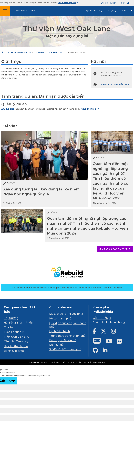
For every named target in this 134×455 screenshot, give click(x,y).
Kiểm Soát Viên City (16, 337)
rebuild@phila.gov (90, 108)
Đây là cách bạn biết (68, 3)
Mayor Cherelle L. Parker (24, 10)
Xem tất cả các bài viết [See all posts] (115, 249)
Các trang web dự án (56, 52)
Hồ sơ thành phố (60, 318)
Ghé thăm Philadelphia (107, 322)
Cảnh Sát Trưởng (15, 341)
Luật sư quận (12, 332)
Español (114, 3)
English (104, 3)
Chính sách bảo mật (76, 362)
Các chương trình (100, 11)
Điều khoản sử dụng (38, 362)
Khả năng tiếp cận (96, 362)
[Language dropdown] (130, 3)
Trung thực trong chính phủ (67, 336)
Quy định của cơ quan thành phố (67, 324)
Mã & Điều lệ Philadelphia (66, 314)
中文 (123, 3)
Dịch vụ (88, 11)
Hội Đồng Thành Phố (17, 322)
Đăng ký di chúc (14, 351)
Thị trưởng (11, 318)
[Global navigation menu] (5, 11)
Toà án (8, 327)
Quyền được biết (57, 362)
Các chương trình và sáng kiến (19, 52)
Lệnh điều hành (59, 331)
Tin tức (124, 11)
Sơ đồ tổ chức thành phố (65, 349)
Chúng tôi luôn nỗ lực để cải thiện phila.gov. (67, 288)
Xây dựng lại (39, 52)
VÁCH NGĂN (100, 318)
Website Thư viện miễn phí (114, 84)
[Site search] (131, 11)
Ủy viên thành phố (16, 346)
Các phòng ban (113, 11)
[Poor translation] (12, 380)
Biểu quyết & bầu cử (62, 340)
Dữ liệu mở (56, 345)
